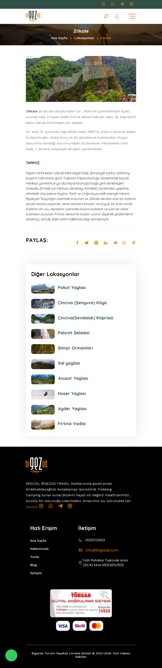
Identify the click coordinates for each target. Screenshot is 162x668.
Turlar (34, 557)
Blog (33, 565)
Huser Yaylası (72, 393)
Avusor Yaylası (73, 378)
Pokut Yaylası (72, 287)
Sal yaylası (69, 363)
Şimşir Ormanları (75, 348)
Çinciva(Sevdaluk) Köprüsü (85, 317)
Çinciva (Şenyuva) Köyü (82, 302)
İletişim (36, 573)
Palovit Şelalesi (74, 332)
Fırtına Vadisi (72, 423)
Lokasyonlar (84, 38)
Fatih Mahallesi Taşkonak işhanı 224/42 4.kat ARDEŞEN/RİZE (105, 562)
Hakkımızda (39, 549)
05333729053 (95, 540)
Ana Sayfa (59, 38)
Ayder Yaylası (72, 408)
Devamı (32, 507)
